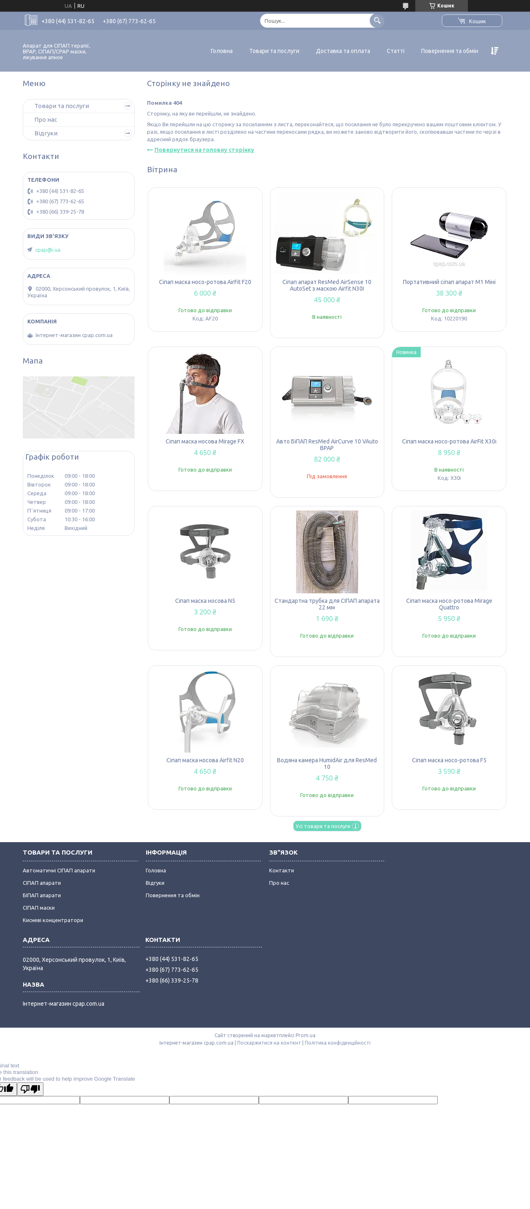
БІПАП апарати (42, 895)
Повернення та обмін (449, 51)
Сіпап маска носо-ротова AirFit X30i (449, 441)
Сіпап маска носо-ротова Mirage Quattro (449, 604)
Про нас (45, 119)
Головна (222, 51)
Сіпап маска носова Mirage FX (205, 441)
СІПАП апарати (42, 883)
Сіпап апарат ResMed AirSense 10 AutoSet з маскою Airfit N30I (326, 285)
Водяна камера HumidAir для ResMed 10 (327, 763)
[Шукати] (377, 20)
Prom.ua (306, 1035)
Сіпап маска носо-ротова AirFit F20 (205, 282)
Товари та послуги (274, 51)
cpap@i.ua (47, 250)
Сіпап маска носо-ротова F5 (449, 760)
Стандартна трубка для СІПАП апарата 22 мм (327, 604)
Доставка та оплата (343, 51)
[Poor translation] (30, 1089)
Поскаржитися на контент (269, 1042)
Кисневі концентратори (53, 920)
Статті (396, 51)
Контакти (281, 870)
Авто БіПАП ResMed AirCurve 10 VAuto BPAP (327, 444)
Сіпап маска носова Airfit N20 (205, 760)
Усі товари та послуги (323, 826)
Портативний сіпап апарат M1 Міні (449, 282)
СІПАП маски (39, 907)
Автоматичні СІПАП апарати (59, 870)
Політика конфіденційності (338, 1042)
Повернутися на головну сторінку (204, 150)
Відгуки (46, 133)
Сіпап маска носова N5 (205, 600)
